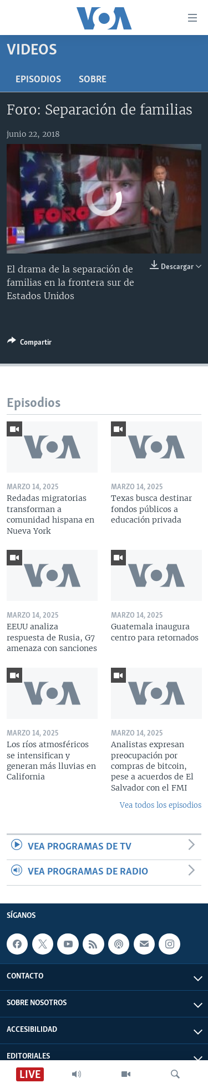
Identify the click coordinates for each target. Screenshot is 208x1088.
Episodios (38, 79)
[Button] (29, 344)
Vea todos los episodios (160, 805)
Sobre (92, 79)
